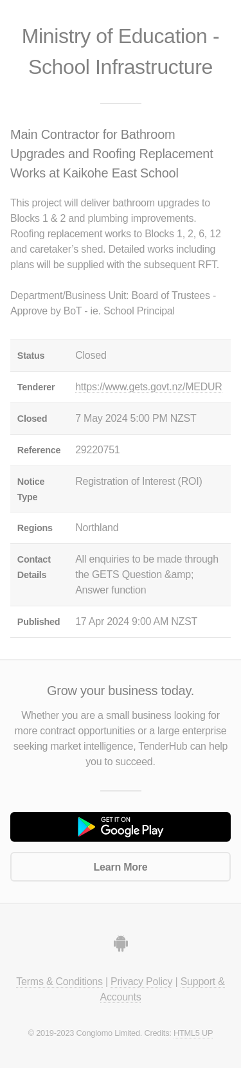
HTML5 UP (193, 1033)
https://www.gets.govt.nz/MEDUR (148, 386)
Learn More (121, 867)
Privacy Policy (141, 981)
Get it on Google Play (120, 827)
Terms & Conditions (59, 981)
